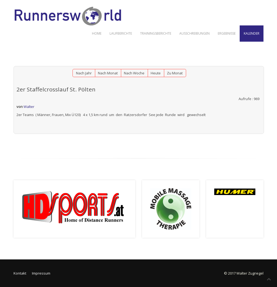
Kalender (251, 33)
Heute (156, 73)
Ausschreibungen (194, 33)
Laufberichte (121, 33)
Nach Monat (108, 73)
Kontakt (20, 273)
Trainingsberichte (155, 33)
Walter (29, 106)
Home (96, 33)
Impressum (41, 273)
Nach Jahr (84, 73)
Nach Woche (134, 73)
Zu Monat (175, 73)
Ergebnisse (227, 33)
